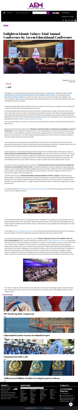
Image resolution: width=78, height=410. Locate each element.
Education (22, 401)
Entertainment (33, 389)
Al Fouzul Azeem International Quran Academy (33, 189)
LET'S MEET (42, 390)
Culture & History (23, 398)
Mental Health (43, 394)
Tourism (51, 397)
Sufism (51, 393)
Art (21, 389)
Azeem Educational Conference (24, 231)
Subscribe (23, 388)
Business (22, 394)
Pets (41, 399)
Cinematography (23, 397)
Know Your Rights (43, 389)
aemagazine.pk (40, 408)
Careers (22, 395)
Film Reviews (33, 394)
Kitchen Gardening (32, 402)
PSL (41, 401)
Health (31, 397)
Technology (52, 394)
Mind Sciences (43, 395)
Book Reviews (23, 393)
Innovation (32, 398)
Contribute (28, 388)
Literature (42, 393)
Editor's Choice (23, 399)
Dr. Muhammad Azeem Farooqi (32, 119)
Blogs (21, 392)
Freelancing (32, 395)
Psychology (52, 389)
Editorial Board (40, 388)
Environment (33, 390)
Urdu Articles (52, 398)
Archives (34, 388)
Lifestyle (42, 392)
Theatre (51, 395)
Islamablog (32, 399)
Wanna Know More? (23, 13)
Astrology (22, 390)
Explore (10, 13)
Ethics (31, 392)
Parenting (42, 398)
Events (31, 393)
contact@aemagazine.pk (67, 395)
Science (51, 390)
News (41, 397)
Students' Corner (53, 392)
